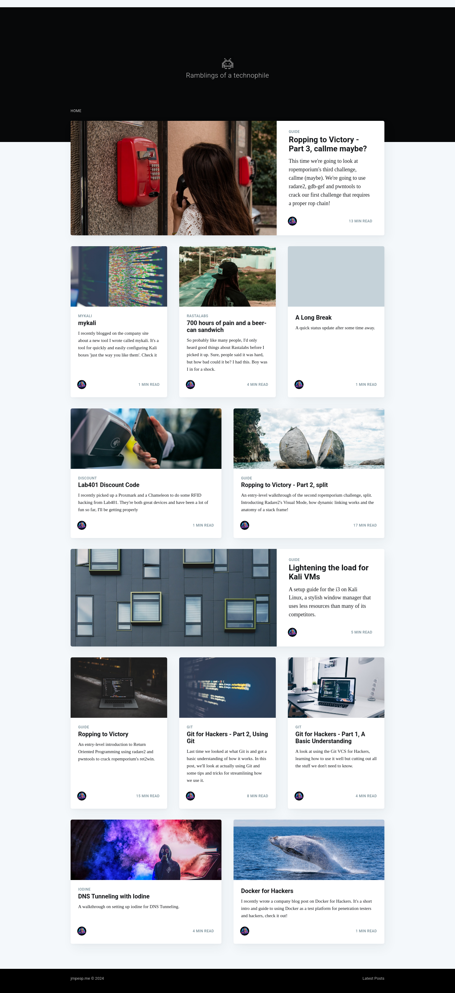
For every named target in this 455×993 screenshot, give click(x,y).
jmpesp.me (80, 978)
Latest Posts (373, 978)
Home (76, 111)
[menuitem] (76, 111)
